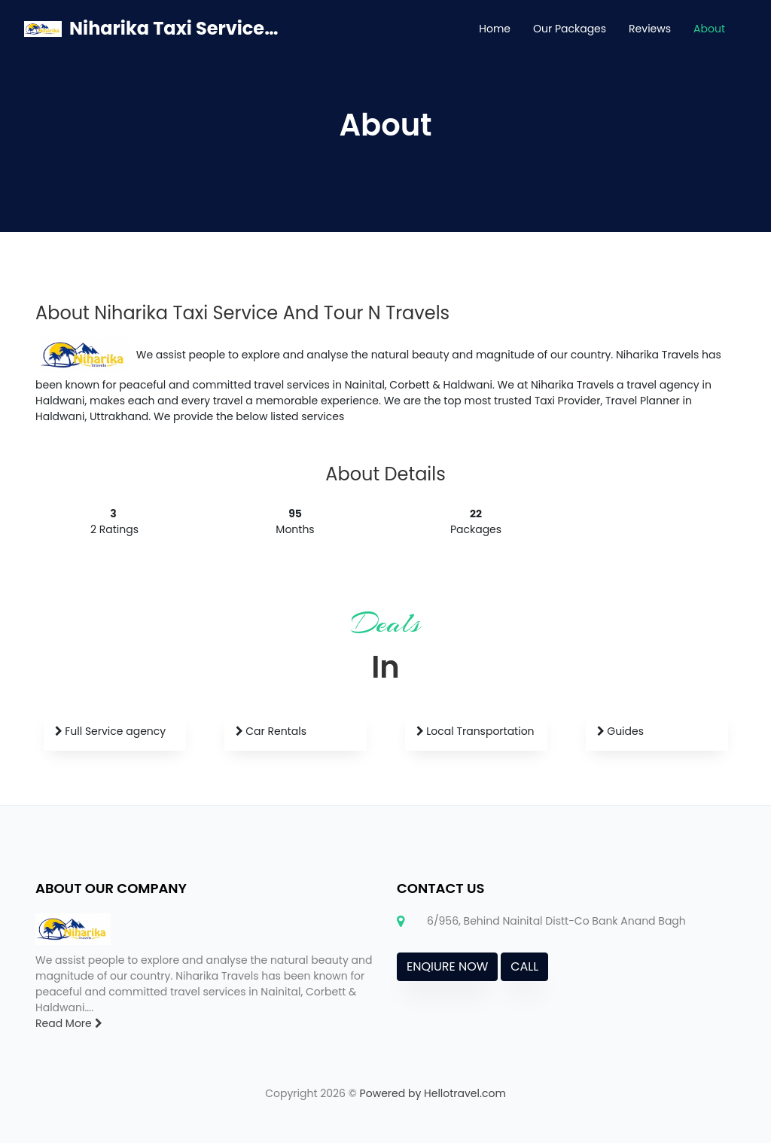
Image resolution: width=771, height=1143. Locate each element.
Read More (68, 1023)
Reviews (650, 28)
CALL (524, 966)
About (709, 28)
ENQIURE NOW (447, 966)
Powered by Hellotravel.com (433, 1093)
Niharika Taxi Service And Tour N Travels (174, 28)
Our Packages (569, 28)
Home (494, 28)
